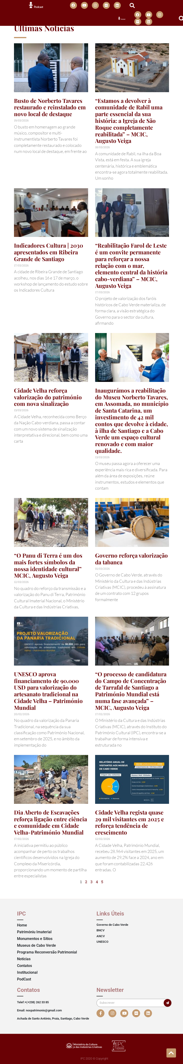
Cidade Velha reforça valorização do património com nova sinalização (48, 397)
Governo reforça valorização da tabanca (131, 559)
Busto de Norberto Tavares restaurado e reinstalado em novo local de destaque (50, 107)
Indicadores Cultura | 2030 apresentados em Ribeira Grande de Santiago (48, 252)
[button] (132, 5)
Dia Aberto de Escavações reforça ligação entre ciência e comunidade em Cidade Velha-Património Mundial (50, 822)
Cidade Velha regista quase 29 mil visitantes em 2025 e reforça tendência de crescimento (129, 822)
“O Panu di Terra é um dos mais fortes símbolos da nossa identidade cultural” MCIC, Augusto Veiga (48, 565)
